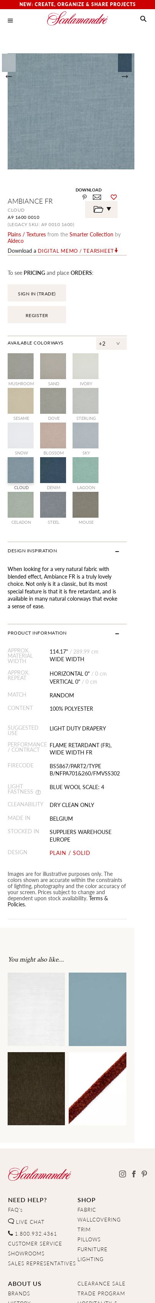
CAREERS (20, 1244)
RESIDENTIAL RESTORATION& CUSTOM (96, 1247)
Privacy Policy (50, 1290)
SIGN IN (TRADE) (37, 287)
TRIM (84, 1151)
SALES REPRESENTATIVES (42, 1184)
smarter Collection (91, 234)
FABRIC (87, 1131)
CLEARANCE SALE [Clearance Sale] (102, 1205)
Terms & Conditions (102, 1290)
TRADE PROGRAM (101, 1215)
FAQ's (15, 1131)
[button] (143, 19)
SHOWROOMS (26, 1174)
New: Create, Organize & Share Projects (77, 4)
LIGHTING (91, 1180)
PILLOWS (89, 1161)
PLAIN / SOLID (76, 780)
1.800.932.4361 (32, 1154)
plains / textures (27, 234)
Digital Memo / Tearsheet (76, 244)
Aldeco (130, 234)
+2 (122, 320)
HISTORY (19, 1225)
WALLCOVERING (99, 1141)
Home (15, 1290)
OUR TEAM (22, 1234)
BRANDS (19, 1215)
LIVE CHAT (26, 1143)
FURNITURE (93, 1170)
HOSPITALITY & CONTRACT (98, 1228)
